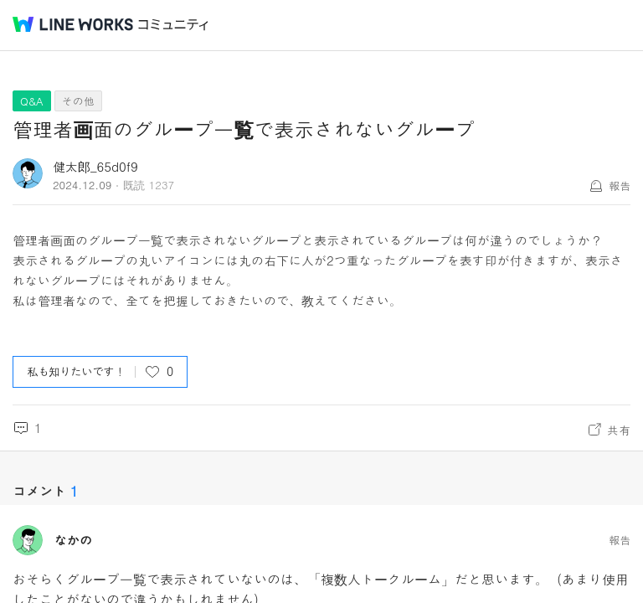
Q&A (32, 101)
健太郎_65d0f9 (95, 166)
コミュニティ (173, 24)
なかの (73, 540)
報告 (619, 185)
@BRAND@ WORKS (73, 24)
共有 (618, 429)
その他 (78, 101)
